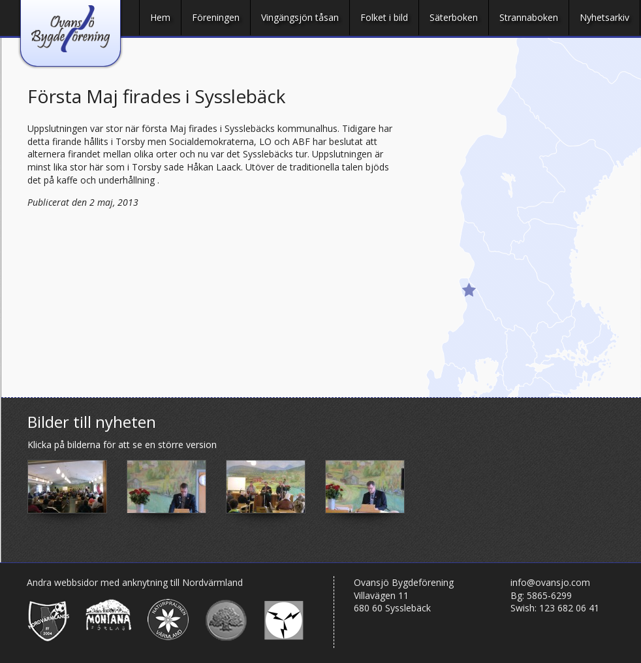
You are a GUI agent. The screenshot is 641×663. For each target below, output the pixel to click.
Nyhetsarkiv (604, 17)
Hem (160, 17)
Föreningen (216, 17)
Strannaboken (528, 17)
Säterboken (454, 17)
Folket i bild (384, 17)
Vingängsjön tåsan (300, 17)
